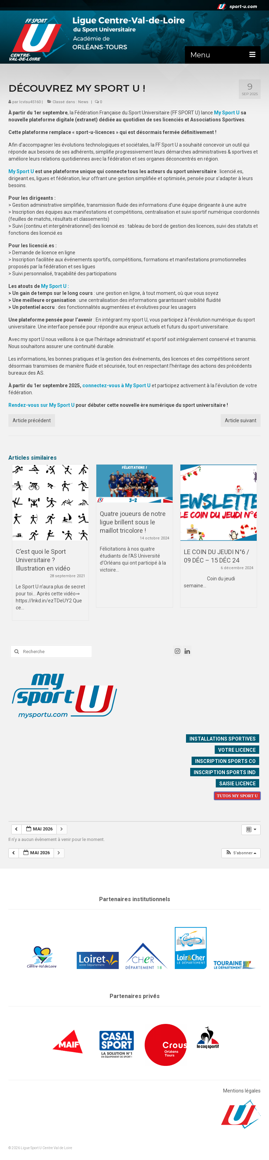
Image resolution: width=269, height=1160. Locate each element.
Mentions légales (242, 1091)
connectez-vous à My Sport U (116, 385)
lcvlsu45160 (30, 102)
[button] (241, 853)
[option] (50, 546)
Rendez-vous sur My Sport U (41, 405)
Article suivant (240, 420)
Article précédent (32, 420)
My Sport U (227, 112)
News (83, 102)
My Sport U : (55, 286)
